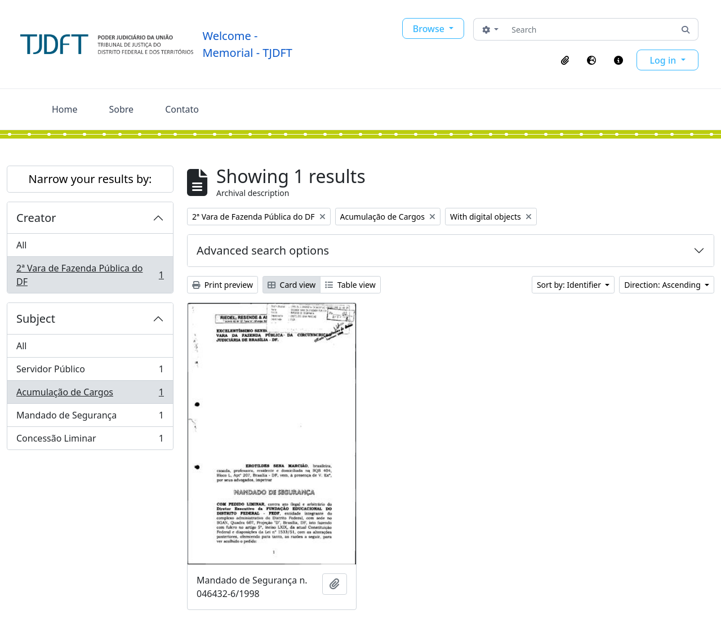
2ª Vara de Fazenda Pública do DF (90, 275)
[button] (565, 60)
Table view (350, 284)
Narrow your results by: (90, 178)
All (21, 245)
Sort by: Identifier (570, 284)
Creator (36, 217)
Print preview (222, 284)
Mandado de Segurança (90, 417)
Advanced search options (263, 250)
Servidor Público (90, 371)
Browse (430, 29)
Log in (664, 60)
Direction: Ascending (663, 284)
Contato (182, 109)
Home (65, 109)
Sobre (121, 109)
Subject (35, 318)
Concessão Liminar (90, 440)
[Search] (590, 29)
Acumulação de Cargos (90, 394)
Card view (291, 284)
